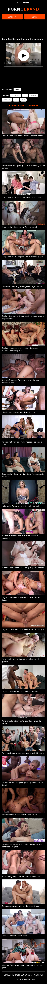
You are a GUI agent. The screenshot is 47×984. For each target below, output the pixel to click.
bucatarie (16, 95)
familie (33, 95)
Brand (23, 9)
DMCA (7, 974)
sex (16, 100)
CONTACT (38, 974)
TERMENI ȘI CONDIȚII (22, 974)
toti (23, 100)
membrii (7, 100)
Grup (17, 89)
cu (25, 95)
